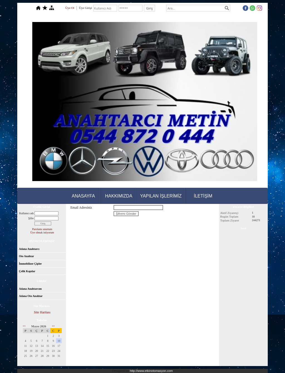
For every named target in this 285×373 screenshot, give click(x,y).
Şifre (31, 218)
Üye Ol (69, 7)
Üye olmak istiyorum (42, 232)
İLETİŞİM (203, 196)
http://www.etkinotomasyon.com (151, 370)
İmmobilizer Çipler (30, 263)
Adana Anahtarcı (29, 248)
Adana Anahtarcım (30, 288)
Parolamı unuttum (42, 229)
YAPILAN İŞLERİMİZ (160, 196)
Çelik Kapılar (27, 271)
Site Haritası (42, 312)
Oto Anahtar (26, 256)
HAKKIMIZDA (118, 196)
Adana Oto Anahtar (31, 296)
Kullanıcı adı (26, 213)
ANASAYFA (83, 196)
